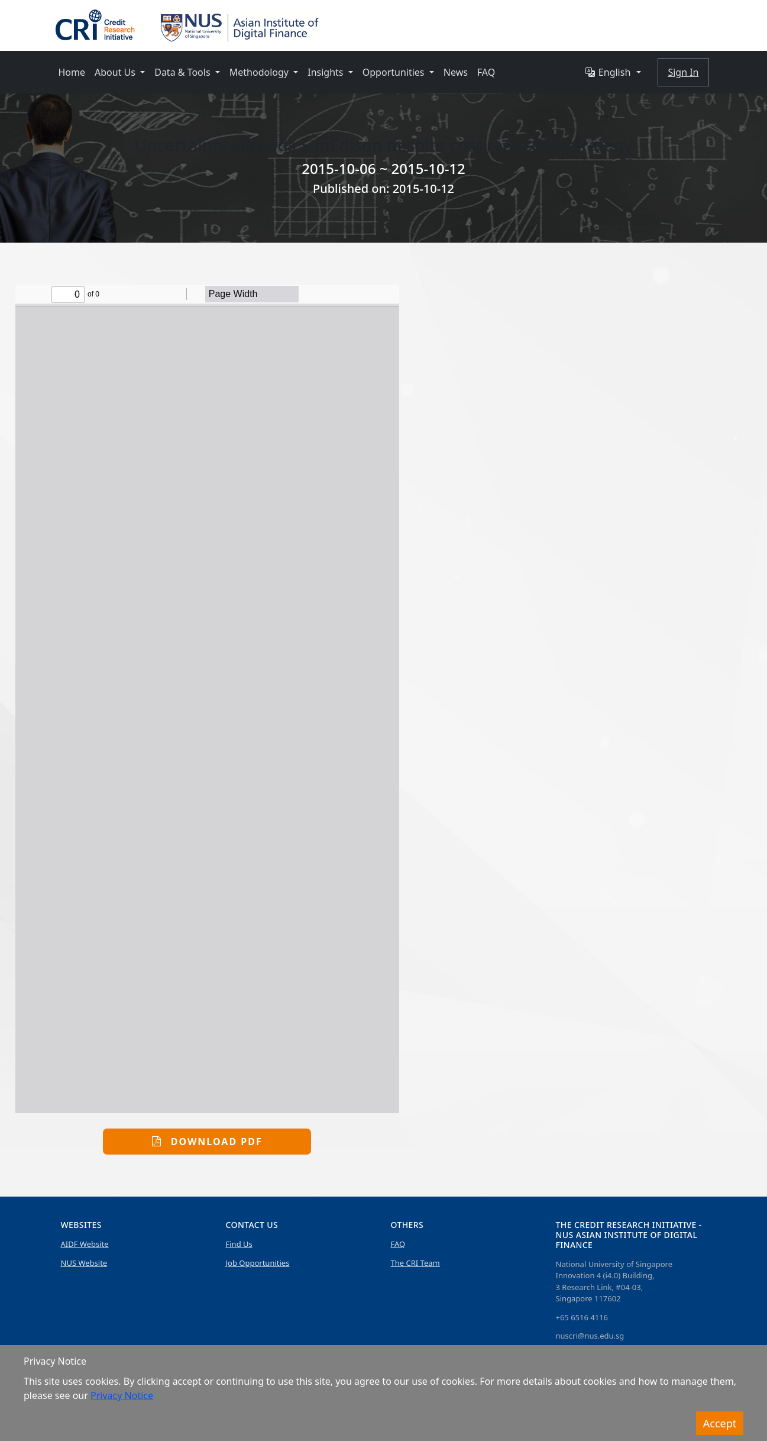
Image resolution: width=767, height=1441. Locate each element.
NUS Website (84, 1263)
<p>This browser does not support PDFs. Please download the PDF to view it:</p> (207, 699)
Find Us (239, 1244)
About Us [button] (116, 72)
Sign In (683, 72)
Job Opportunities (258, 1263)
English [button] (607, 72)
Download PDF (207, 1141)
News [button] (456, 72)
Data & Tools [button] (183, 72)
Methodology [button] (260, 72)
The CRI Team (415, 1263)
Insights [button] (326, 72)
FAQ (398, 1244)
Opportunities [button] (395, 72)
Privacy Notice (121, 1395)
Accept (720, 1423)
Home (72, 72)
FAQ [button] (486, 72)
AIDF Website (85, 1244)
